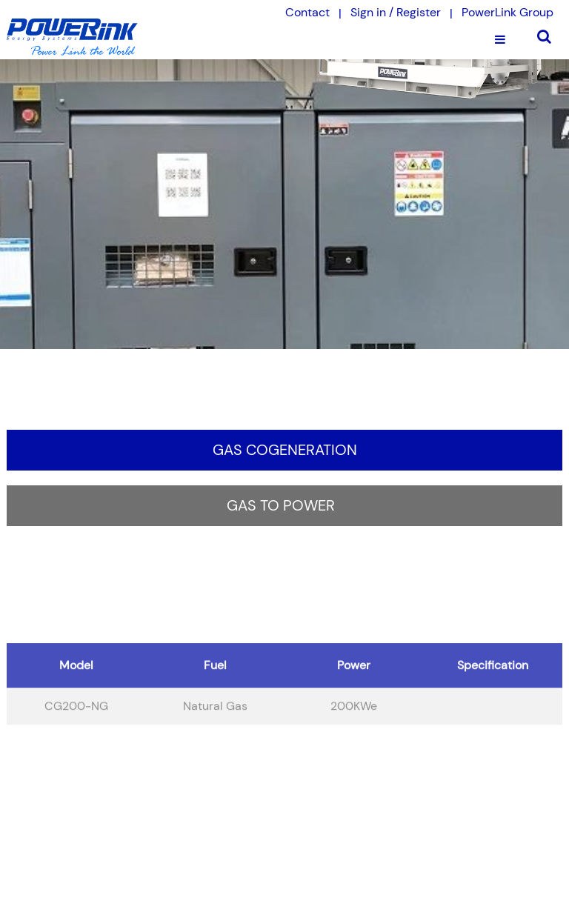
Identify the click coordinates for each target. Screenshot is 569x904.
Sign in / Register (395, 12)
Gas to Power (281, 505)
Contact (307, 12)
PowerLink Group (507, 12)
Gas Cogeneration (285, 449)
